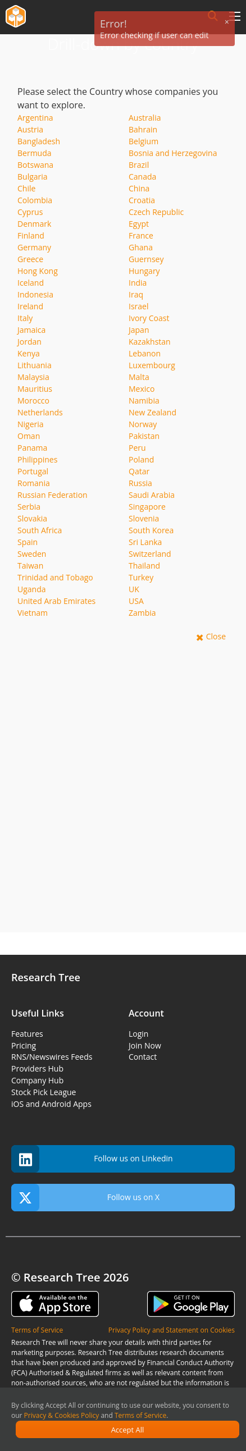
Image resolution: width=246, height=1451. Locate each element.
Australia (145, 117)
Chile (26, 188)
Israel (138, 306)
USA (136, 601)
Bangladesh (38, 141)
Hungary (144, 271)
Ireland (30, 306)
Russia (140, 483)
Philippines (37, 459)
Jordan (29, 341)
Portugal (32, 471)
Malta (139, 377)
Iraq (136, 294)
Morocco (33, 400)
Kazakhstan (150, 341)
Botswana (35, 164)
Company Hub (37, 1080)
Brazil (139, 164)
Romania (33, 483)
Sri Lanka (145, 542)
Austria (30, 129)
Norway (143, 424)
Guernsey (146, 259)
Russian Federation (52, 494)
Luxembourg (152, 365)
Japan (139, 329)
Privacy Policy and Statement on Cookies (171, 1330)
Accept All (127, 1430)
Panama (32, 447)
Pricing (23, 1045)
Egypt (139, 223)
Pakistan (144, 436)
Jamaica (31, 329)
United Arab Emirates (56, 601)
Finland (30, 235)
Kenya (28, 353)
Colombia (34, 200)
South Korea (151, 530)
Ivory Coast (149, 318)
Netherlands (40, 412)
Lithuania (34, 365)
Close (216, 636)
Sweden (31, 553)
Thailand (144, 565)
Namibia (144, 400)
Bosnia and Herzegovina (173, 153)
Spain (27, 542)
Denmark (34, 223)
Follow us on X (85, 1197)
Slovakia (32, 518)
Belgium (143, 141)
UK (134, 589)
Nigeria (30, 424)
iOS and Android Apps (51, 1103)
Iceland (30, 282)
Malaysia (33, 377)
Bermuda (34, 153)
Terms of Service (140, 1415)
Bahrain (143, 129)
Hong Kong (37, 271)
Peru (137, 447)
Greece (30, 259)
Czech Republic (156, 212)
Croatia (142, 200)
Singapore (147, 506)
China (139, 188)
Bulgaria (32, 176)
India (138, 282)
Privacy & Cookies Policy (61, 1415)
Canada (142, 176)
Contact (143, 1056)
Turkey (141, 577)
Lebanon (145, 353)
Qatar (139, 471)
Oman (28, 436)
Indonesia (35, 294)
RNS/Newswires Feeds (51, 1056)
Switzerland (150, 553)
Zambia (142, 612)
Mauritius (34, 388)
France (141, 235)
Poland (141, 459)
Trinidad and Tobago (55, 577)
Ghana (141, 247)
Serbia (28, 506)
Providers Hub (37, 1068)
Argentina (35, 117)
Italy (25, 318)
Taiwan (30, 565)
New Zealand (152, 412)
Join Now (145, 1045)
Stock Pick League (43, 1092)
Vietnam (32, 612)
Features (27, 1033)
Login (138, 1033)
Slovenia (144, 518)
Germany (34, 247)
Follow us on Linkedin (92, 1159)
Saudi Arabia (152, 494)
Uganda (31, 589)
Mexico (141, 388)
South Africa (39, 530)
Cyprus (30, 212)
